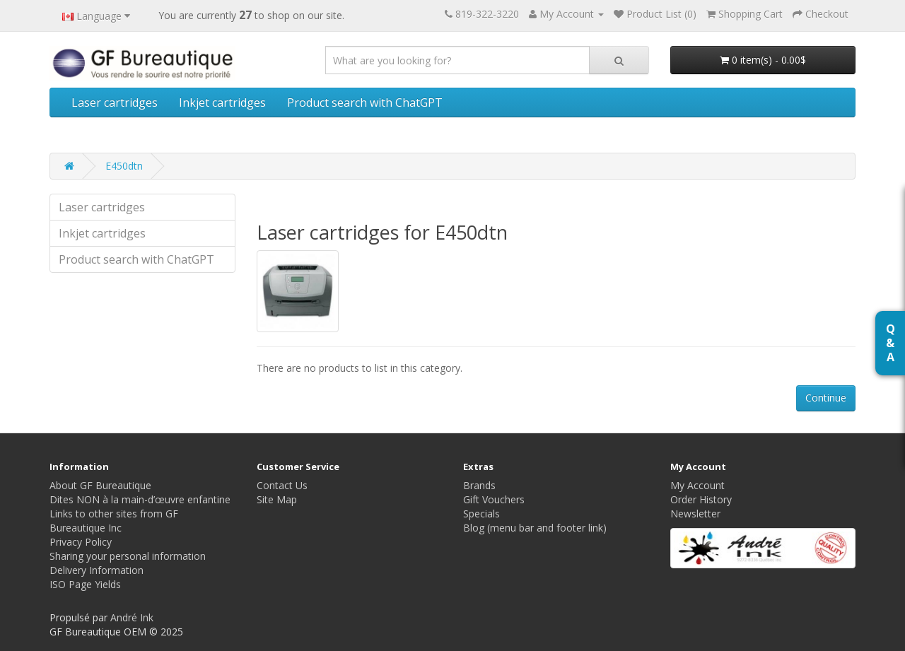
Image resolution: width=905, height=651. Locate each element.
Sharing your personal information (127, 556)
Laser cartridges (114, 102)
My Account (697, 485)
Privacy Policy (80, 542)
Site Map (277, 499)
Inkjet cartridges (222, 102)
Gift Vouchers (494, 499)
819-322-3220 (487, 13)
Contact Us (282, 485)
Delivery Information (96, 570)
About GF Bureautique (100, 485)
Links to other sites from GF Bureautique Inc (113, 520)
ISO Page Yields (85, 584)
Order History (701, 499)
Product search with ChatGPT (365, 102)
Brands (479, 485)
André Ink (131, 617)
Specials (481, 513)
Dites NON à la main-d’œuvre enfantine (139, 499)
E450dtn (124, 165)
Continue (825, 397)
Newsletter (695, 513)
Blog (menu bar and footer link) (535, 527)
